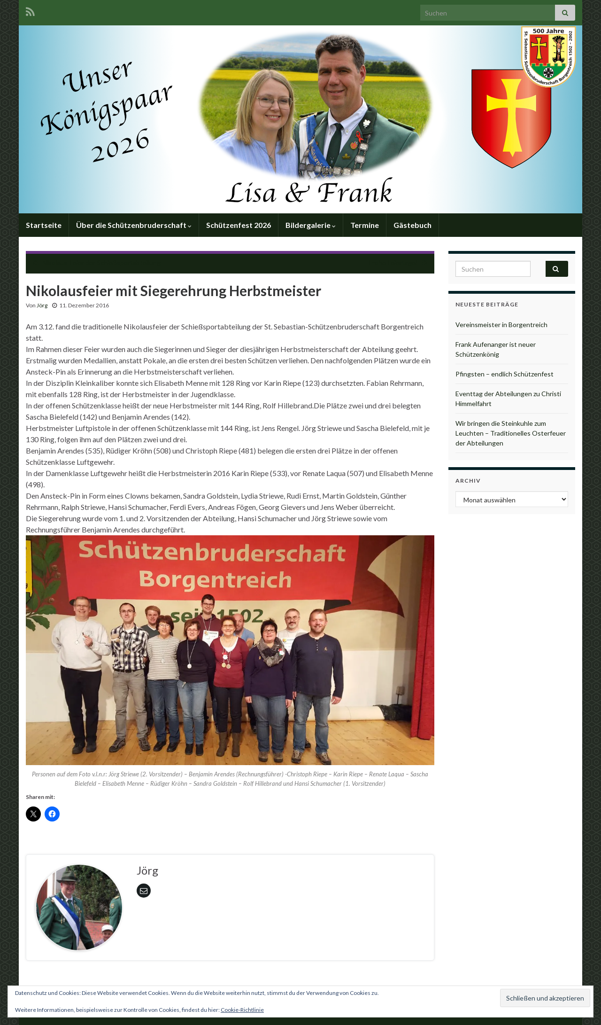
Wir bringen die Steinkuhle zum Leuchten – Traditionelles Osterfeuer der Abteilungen (510, 433)
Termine (364, 224)
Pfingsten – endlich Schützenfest (504, 374)
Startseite (44, 224)
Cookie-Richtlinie (242, 1009)
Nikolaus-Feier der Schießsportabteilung (101, 262)
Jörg (42, 305)
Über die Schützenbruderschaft (134, 224)
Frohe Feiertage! (393, 262)
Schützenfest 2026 (238, 224)
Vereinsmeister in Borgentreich (501, 325)
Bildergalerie (310, 224)
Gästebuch (412, 224)
